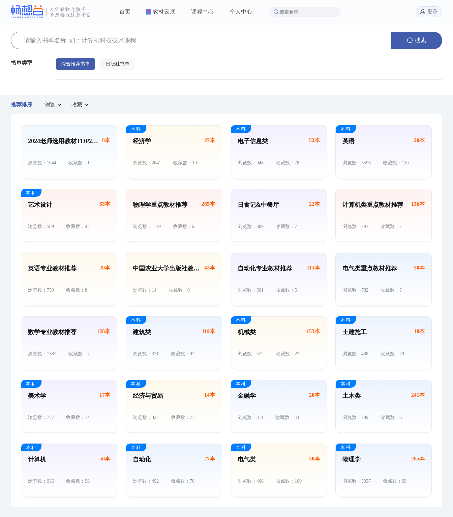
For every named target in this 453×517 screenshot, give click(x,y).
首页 (125, 11)
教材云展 (161, 12)
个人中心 (241, 11)
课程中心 (202, 11)
